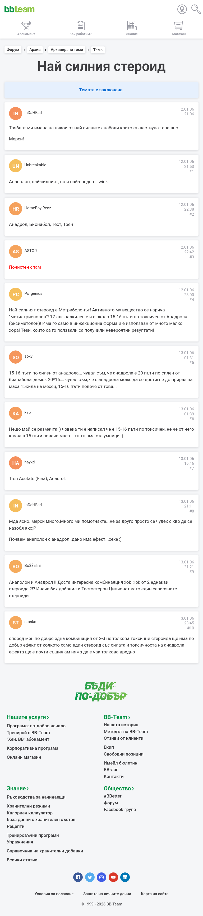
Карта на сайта (154, 893)
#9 (191, 571)
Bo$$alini (33, 565)
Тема (98, 50)
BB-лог (111, 769)
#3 (191, 257)
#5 (191, 362)
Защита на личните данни (107, 893)
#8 (191, 511)
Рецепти (16, 826)
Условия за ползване (54, 893)
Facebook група (120, 809)
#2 (191, 214)
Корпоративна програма (32, 748)
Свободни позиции (124, 754)
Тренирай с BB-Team (28, 732)
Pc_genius (34, 293)
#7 (191, 468)
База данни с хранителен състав (41, 819)
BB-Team (115, 717)
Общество (117, 788)
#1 (191, 171)
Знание (16, 788)
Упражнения (20, 841)
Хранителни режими (28, 806)
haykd (30, 462)
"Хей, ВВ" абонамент (28, 739)
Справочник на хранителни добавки (45, 850)
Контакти (114, 776)
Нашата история (121, 724)
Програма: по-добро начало (36, 725)
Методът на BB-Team (126, 731)
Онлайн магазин (24, 757)
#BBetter (113, 796)
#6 (191, 418)
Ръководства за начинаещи (36, 797)
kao (28, 412)
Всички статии (22, 859)
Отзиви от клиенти (124, 738)
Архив (34, 50)
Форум (13, 50)
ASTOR (31, 250)
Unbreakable (36, 165)
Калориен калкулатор (30, 812)
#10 (190, 628)
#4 (191, 299)
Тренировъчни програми (33, 835)
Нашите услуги (26, 717)
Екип (109, 747)
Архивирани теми (67, 50)
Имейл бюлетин (120, 763)
